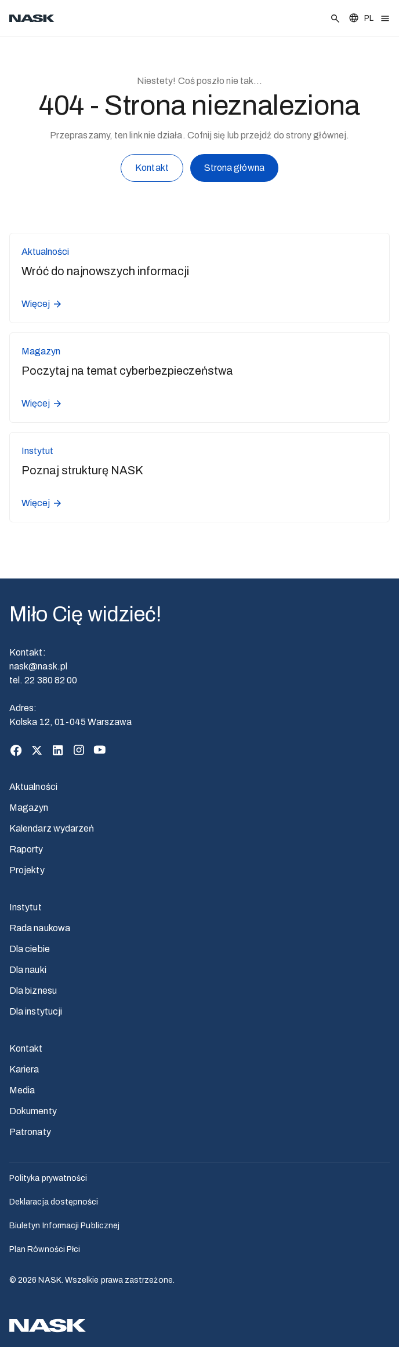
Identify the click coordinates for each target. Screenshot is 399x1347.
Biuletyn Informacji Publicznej (64, 1225)
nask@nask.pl (38, 666)
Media (22, 1090)
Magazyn (29, 807)
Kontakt (152, 170)
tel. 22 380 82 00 (43, 680)
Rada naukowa (39, 928)
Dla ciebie (29, 949)
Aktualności (33, 787)
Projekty (27, 870)
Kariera (24, 1069)
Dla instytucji (35, 1011)
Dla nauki (27, 970)
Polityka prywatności (48, 1178)
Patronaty (30, 1132)
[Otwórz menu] (385, 18)
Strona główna (234, 170)
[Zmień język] (360, 18)
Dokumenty (33, 1111)
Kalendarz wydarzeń (51, 828)
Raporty (26, 849)
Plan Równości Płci (44, 1249)
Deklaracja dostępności (54, 1202)
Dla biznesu (33, 990)
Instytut (25, 907)
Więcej (42, 304)
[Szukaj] (335, 18)
